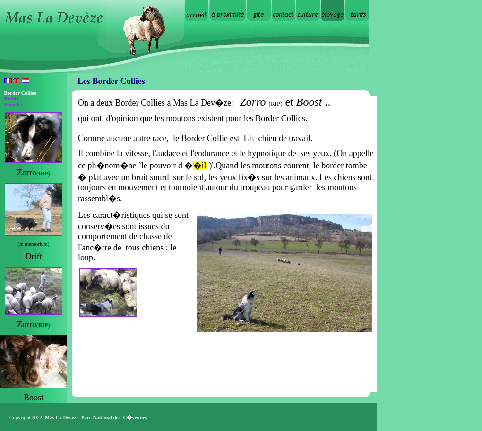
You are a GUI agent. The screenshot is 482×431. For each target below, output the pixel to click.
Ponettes (13, 104)
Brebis (11, 98)
